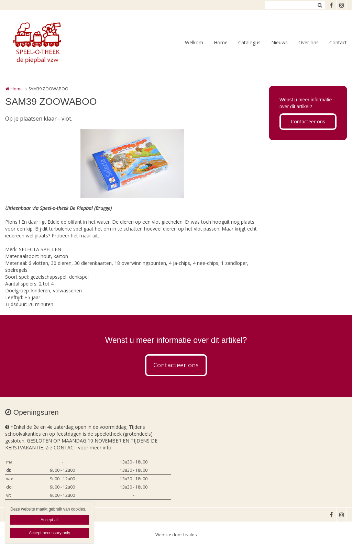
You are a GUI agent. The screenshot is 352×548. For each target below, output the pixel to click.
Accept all (49, 519)
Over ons (308, 42)
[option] (132, 163)
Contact (338, 42)
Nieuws (279, 42)
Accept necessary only (49, 532)
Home (221, 42)
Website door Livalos (176, 535)
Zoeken (320, 5)
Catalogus (249, 42)
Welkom (194, 42)
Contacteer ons (308, 121)
